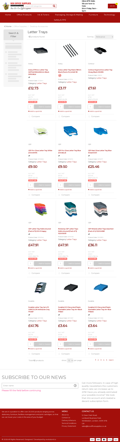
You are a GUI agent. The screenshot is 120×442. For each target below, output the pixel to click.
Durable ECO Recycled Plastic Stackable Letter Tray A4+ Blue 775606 (99, 309)
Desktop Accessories (39, 26)
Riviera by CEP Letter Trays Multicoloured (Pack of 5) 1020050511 (68, 231)
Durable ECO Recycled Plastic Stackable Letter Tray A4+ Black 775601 (70, 309)
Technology (109, 15)
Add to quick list (35, 111)
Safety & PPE (60, 20)
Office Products (24, 15)
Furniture (93, 15)
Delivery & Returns (69, 420)
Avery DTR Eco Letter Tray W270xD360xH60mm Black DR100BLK (38, 72)
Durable (31, 301)
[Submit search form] (54, 6)
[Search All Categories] (40, 6)
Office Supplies (20, 26)
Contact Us (66, 417)
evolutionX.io (51, 439)
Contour (91, 64)
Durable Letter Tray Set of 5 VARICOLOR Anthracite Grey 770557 (39, 309)
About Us (65, 415)
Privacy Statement (69, 426)
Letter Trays (42, 83)
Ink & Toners (43, 15)
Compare (34, 116)
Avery (30, 64)
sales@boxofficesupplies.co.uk (94, 426)
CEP (29, 144)
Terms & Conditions (69, 423)
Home (8, 15)
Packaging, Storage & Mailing (69, 15)
